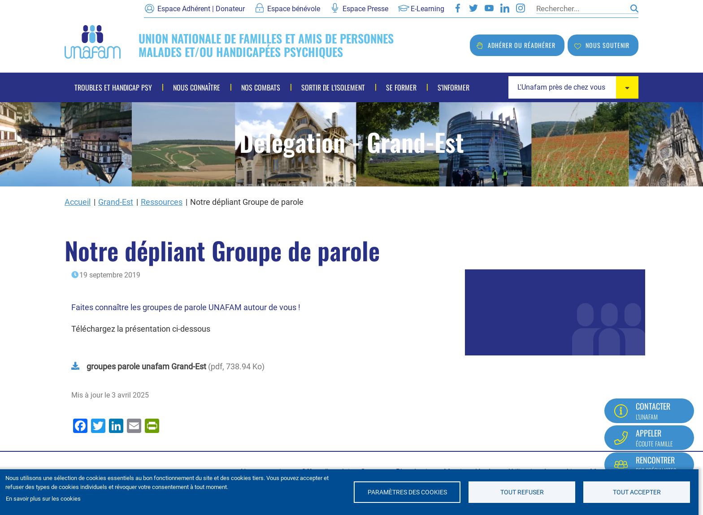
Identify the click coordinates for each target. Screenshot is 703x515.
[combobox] (573, 87)
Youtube (489, 8)
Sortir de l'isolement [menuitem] (333, 87)
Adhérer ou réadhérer (521, 45)
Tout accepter (637, 492)
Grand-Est (115, 202)
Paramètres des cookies (407, 492)
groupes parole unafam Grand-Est (146, 366)
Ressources (161, 202)
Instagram (520, 8)
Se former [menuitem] (401, 87)
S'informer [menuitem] (453, 87)
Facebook (457, 8)
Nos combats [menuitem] (260, 87)
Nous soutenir (607, 45)
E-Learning (427, 8)
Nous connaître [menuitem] (196, 87)
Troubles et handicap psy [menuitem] (113, 87)
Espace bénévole (293, 8)
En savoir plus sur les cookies (43, 498)
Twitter (473, 8)
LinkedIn (504, 8)
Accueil (78, 202)
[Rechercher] (581, 8)
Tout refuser (522, 492)
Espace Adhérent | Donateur (201, 8)
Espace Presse (365, 8)
